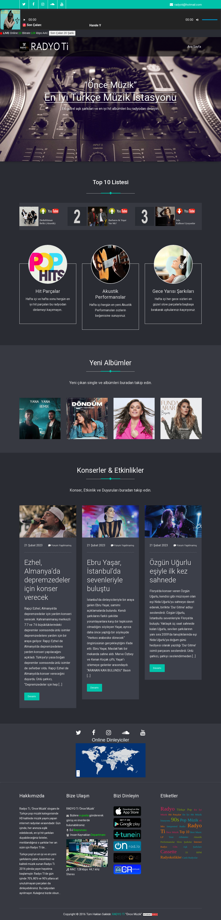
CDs (175, 846)
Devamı (32, 696)
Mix (162, 826)
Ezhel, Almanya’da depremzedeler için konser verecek (47, 580)
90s (175, 819)
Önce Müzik (172, 832)
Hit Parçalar (48, 291)
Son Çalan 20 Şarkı (62, 33)
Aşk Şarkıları (192, 846)
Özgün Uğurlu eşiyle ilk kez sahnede (170, 571)
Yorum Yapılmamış (59, 545)
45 (200, 820)
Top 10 (184, 832)
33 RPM (193, 852)
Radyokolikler (171, 857)
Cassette (168, 851)
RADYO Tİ (118, 914)
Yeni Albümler (178, 837)
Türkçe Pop (184, 809)
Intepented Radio (176, 826)
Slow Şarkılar (184, 841)
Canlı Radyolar (190, 857)
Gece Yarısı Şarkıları (173, 291)
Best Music (196, 832)
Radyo (167, 809)
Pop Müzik (189, 820)
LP (161, 837)
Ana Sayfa (194, 47)
